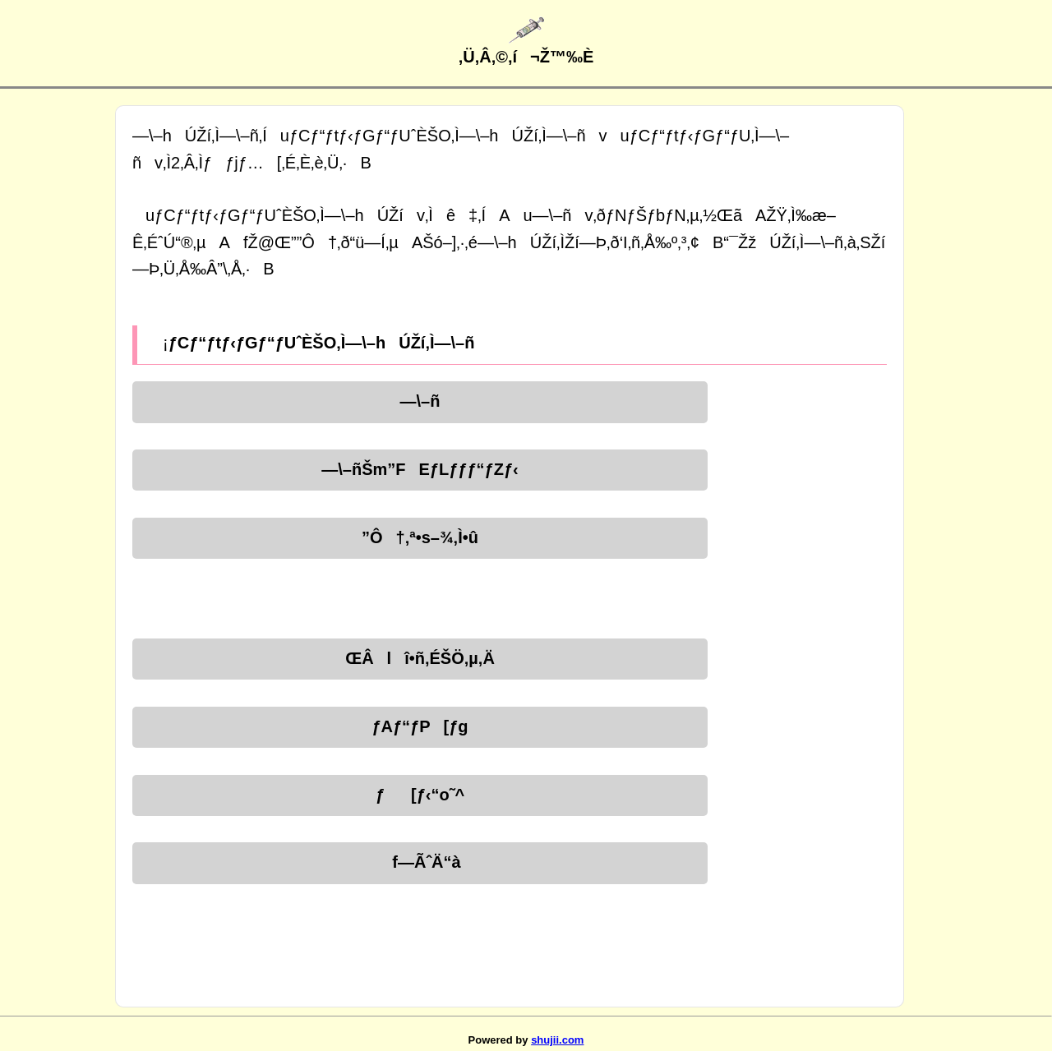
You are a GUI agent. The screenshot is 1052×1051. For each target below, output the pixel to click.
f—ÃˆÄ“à (419, 862)
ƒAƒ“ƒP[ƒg (419, 726)
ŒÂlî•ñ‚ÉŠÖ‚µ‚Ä (420, 658)
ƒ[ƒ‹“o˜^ (420, 795)
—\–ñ (420, 401)
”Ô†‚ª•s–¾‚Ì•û (420, 537)
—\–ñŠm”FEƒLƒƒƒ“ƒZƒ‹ (419, 469)
